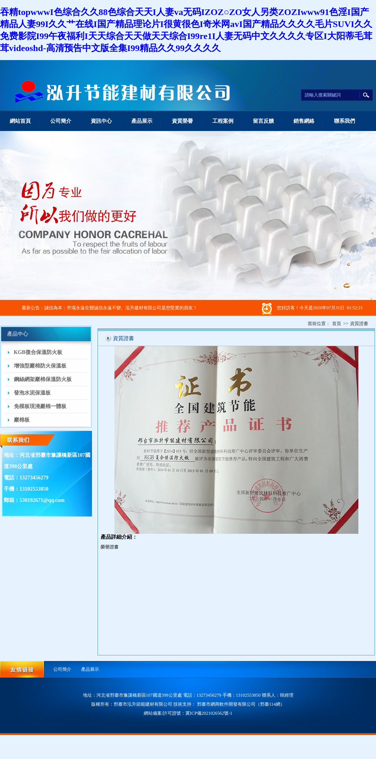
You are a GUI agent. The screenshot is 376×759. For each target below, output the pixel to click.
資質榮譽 (182, 121)
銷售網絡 (303, 121)
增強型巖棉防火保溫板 (40, 366)
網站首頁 (20, 121)
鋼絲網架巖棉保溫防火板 (43, 379)
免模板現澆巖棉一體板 (40, 406)
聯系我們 (344, 121)
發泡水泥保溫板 (32, 393)
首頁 (336, 323)
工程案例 (222, 121)
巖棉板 (22, 420)
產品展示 (141, 121)
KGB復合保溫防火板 (38, 352)
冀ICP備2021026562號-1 (208, 713)
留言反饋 (263, 121)
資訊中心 (101, 121)
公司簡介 (60, 121)
